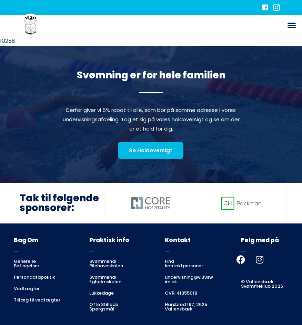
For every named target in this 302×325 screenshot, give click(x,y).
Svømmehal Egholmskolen (105, 279)
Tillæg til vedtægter (37, 300)
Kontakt (178, 240)
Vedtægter (27, 288)
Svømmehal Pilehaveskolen (106, 263)
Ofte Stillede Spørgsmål (103, 306)
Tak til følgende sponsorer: (59, 202)
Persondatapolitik (34, 277)
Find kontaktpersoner (184, 263)
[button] (292, 25)
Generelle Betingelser (26, 263)
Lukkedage (101, 293)
